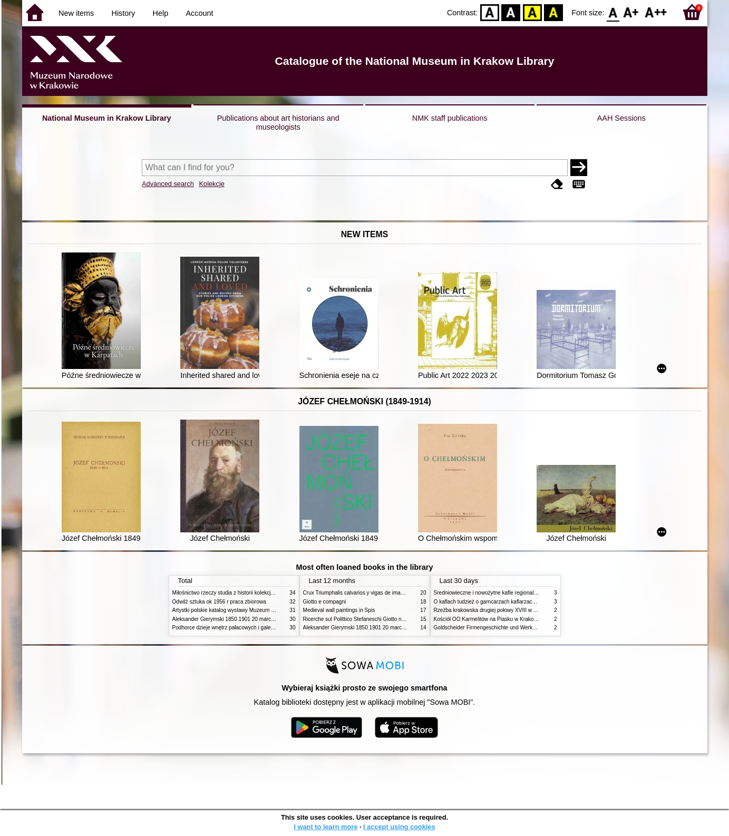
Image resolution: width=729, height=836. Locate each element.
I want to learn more (325, 827)
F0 (613, 11)
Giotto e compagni (324, 602)
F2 (656, 11)
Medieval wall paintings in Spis (339, 610)
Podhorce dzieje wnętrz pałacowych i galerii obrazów (234, 627)
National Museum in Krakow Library (106, 118)
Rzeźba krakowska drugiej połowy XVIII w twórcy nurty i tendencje (511, 610)
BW (511, 11)
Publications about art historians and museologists (278, 122)
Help (161, 13)
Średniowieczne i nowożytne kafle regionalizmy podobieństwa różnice (516, 593)
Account (199, 13)
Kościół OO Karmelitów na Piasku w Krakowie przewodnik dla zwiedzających (524, 619)
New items (76, 13)
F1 (631, 11)
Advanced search (168, 184)
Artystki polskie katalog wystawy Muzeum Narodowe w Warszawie (250, 610)
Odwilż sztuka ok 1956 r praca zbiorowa (219, 602)
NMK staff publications (450, 118)
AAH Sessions (621, 118)
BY (553, 11)
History (123, 13)
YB (532, 11)
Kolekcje (211, 184)
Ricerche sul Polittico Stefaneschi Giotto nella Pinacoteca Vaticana (381, 619)
